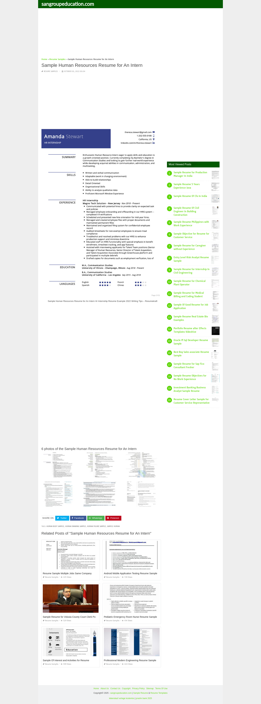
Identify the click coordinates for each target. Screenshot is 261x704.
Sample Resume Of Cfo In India (190, 196)
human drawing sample (75, 526)
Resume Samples (51, 71)
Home (96, 688)
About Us (105, 688)
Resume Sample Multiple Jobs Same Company (67, 573)
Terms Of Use (161, 688)
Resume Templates (159, 693)
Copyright (126, 688)
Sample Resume (140, 693)
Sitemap (150, 688)
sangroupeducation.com (67, 4)
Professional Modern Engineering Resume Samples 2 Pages (135, 660)
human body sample (55, 526)
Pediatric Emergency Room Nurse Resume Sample (130, 617)
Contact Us (115, 688)
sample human (113, 526)
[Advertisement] (130, 34)
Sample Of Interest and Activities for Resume (66, 660)
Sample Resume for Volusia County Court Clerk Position (72, 617)
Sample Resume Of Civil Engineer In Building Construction (186, 211)
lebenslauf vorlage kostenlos (121, 698)
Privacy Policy (138, 688)
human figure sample (96, 526)
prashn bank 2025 (144, 698)
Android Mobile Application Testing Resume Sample (130, 573)
